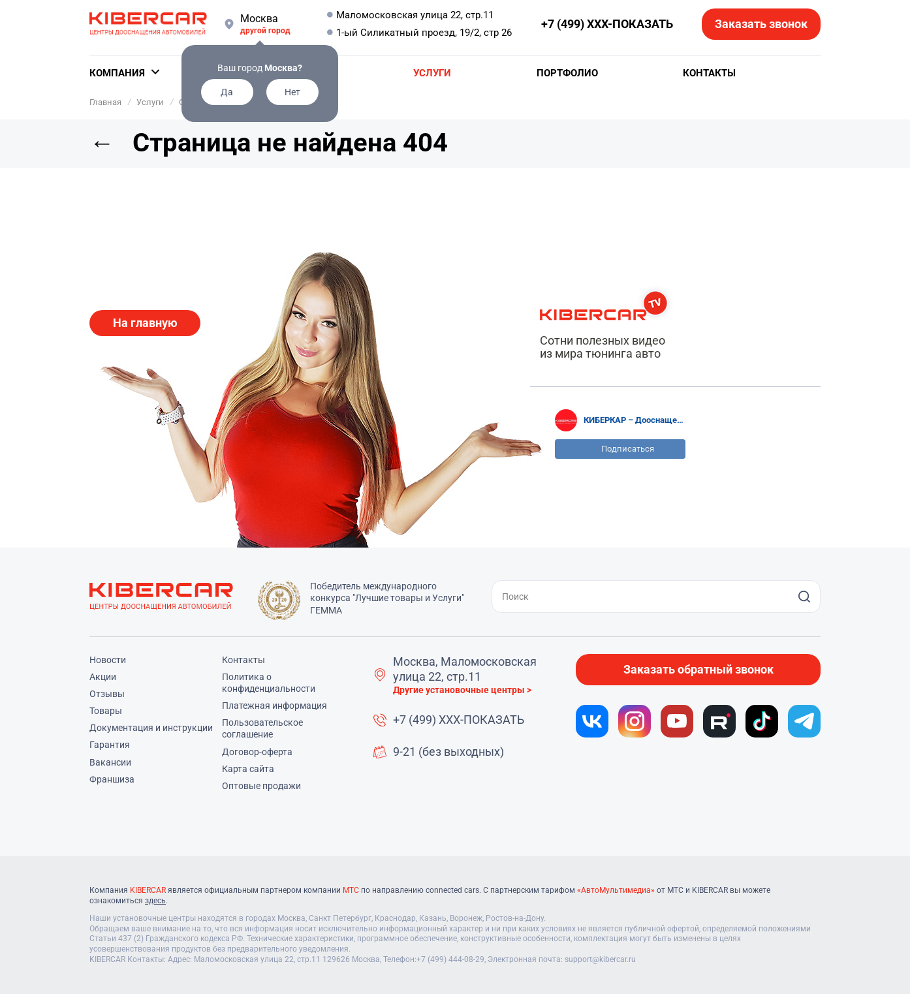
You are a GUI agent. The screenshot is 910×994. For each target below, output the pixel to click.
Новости (107, 660)
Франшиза (111, 779)
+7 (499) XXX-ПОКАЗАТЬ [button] (607, 24)
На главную (145, 323)
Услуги (432, 73)
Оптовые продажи (261, 786)
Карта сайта (248, 769)
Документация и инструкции (151, 727)
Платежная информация (274, 705)
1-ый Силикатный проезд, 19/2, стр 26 (424, 33)
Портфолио (567, 73)
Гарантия (109, 744)
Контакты (709, 73)
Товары (105, 711)
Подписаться (627, 449)
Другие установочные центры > (462, 690)
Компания (117, 73)
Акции (102, 677)
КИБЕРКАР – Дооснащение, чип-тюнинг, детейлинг (634, 420)
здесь (155, 900)
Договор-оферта (257, 752)
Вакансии (110, 762)
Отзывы (107, 694)
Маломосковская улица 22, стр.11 (415, 15)
